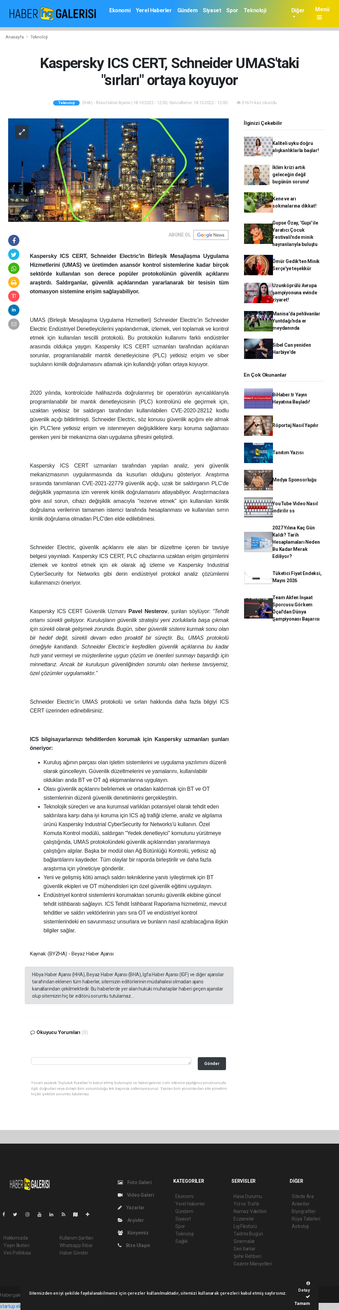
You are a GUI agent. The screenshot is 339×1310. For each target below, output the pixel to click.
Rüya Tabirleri (306, 1219)
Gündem (187, 10)
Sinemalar (244, 1241)
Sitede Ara (303, 1196)
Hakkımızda (15, 1238)
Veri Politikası (17, 1253)
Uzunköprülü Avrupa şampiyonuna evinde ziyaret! (294, 292)
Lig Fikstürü (245, 1226)
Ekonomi (119, 10)
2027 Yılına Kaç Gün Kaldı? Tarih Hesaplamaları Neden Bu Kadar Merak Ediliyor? (296, 542)
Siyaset (212, 10)
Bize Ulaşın (134, 1245)
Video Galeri (136, 1195)
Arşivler (131, 1220)
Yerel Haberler (154, 10)
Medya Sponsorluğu (294, 479)
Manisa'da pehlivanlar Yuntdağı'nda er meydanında (296, 321)
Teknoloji (255, 10)
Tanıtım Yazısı (287, 452)
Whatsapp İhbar (76, 1245)
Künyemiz (133, 1232)
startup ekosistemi (19, 1306)
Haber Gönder (74, 1253)
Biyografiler (304, 1211)
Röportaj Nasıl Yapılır (295, 425)
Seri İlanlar (244, 1248)
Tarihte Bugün (248, 1234)
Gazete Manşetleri (252, 1263)
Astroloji (300, 1226)
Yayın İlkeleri (16, 1245)
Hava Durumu (247, 1196)
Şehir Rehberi (247, 1256)
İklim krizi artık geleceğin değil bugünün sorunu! (290, 174)
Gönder (212, 1063)
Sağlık (181, 1241)
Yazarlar (131, 1207)
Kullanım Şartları (76, 1238)
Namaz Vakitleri (250, 1211)
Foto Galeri (135, 1182)
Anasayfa (15, 36)
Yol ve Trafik (246, 1204)
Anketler (300, 1204)
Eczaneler (243, 1219)
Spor (232, 10)
